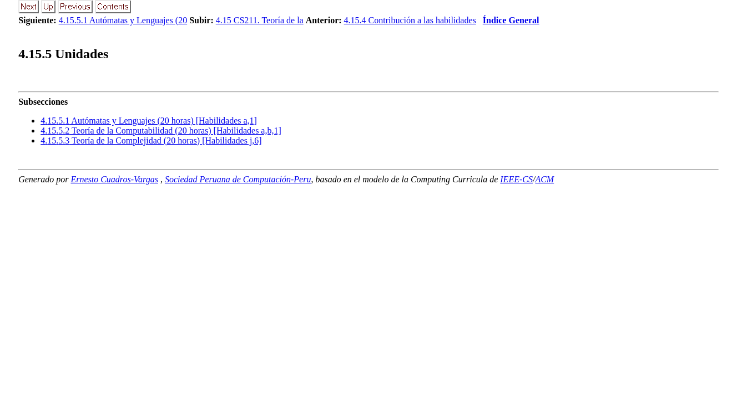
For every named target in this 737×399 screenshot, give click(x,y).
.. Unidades (63, 54)
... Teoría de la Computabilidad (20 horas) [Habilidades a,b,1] (161, 130)
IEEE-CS (516, 179)
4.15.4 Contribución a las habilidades (410, 20)
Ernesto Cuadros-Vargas (114, 179)
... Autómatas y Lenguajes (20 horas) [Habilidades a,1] (149, 120)
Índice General (511, 20)
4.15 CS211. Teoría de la (260, 20)
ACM (544, 179)
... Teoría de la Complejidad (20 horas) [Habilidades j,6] (151, 140)
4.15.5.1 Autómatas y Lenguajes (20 (123, 20)
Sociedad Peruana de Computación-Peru (238, 179)
